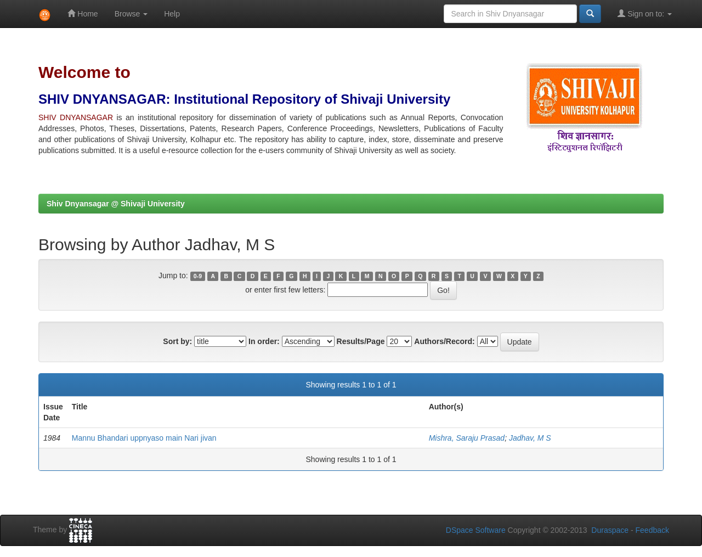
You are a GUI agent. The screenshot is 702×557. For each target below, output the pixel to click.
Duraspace (610, 530)
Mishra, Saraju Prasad (467, 438)
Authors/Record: (444, 341)
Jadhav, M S (530, 438)
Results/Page (361, 341)
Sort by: (177, 341)
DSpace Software (476, 530)
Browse (131, 13)
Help (172, 13)
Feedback (652, 530)
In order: (264, 341)
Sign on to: (645, 13)
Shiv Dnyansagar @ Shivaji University (116, 203)
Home (82, 13)
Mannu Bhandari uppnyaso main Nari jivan (144, 438)
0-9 (198, 276)
